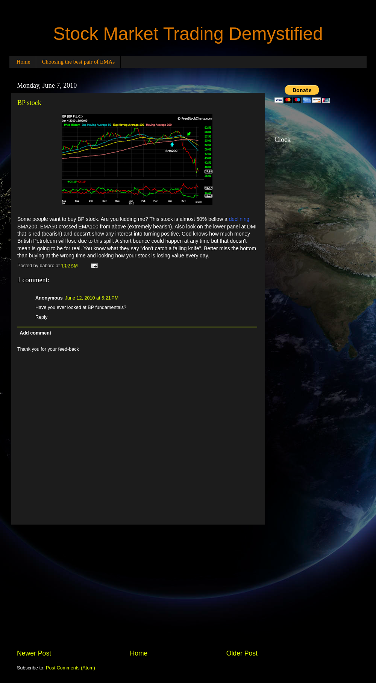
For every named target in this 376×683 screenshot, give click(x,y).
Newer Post (34, 653)
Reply (41, 317)
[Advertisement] (137, 586)
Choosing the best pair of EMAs (78, 62)
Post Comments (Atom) (70, 668)
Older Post (242, 653)
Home (23, 62)
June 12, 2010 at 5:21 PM (91, 298)
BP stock (29, 102)
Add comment (35, 333)
